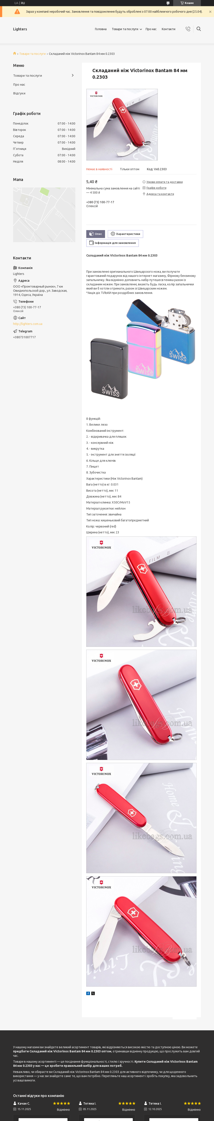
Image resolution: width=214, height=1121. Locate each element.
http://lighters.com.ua (27, 324)
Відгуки (19, 93)
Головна (101, 29)
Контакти (168, 29)
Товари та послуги (125, 29)
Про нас (151, 29)
